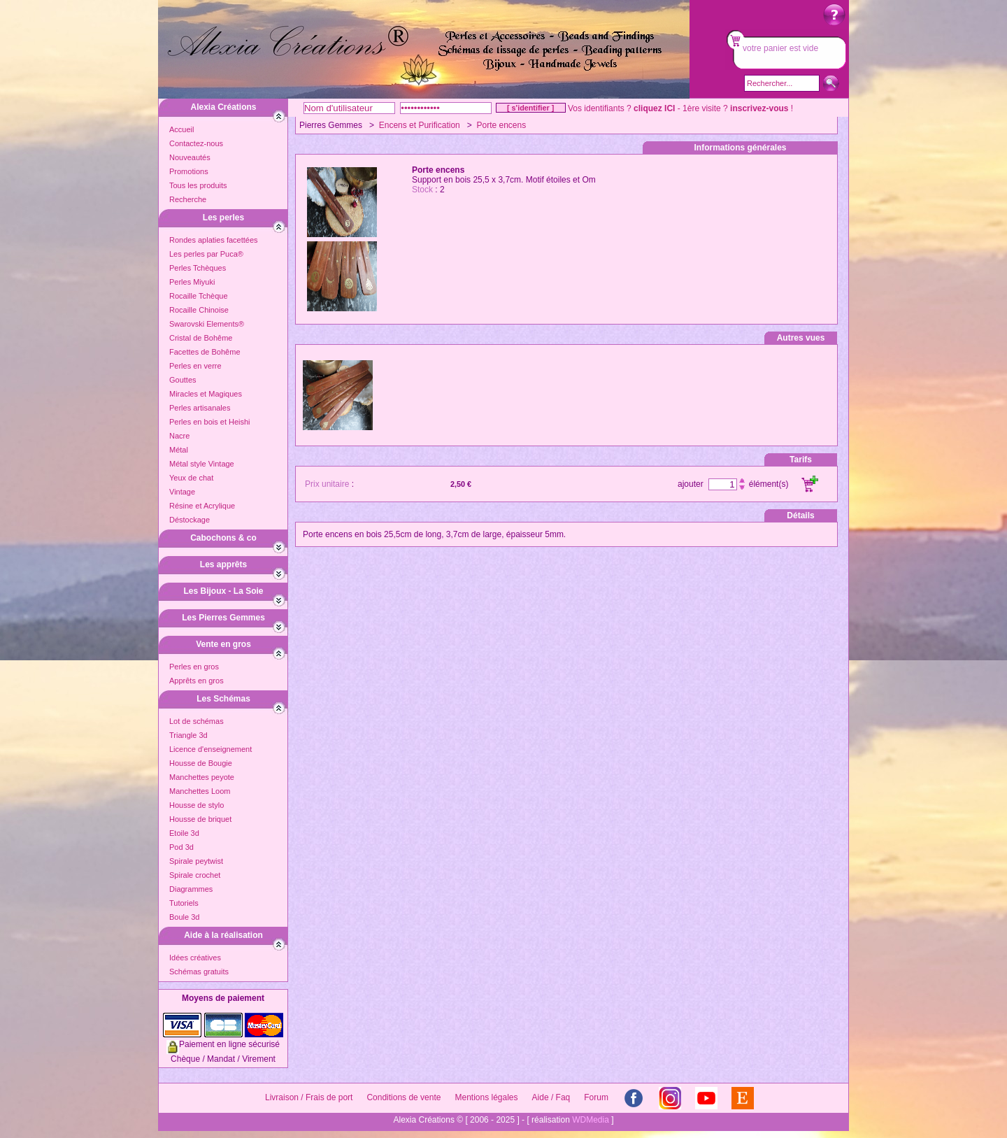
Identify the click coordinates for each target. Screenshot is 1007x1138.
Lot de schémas (196, 721)
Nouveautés (189, 157)
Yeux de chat (191, 478)
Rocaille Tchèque (198, 296)
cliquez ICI (654, 108)
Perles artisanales (199, 408)
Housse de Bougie (200, 763)
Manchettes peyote (201, 777)
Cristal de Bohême (201, 338)
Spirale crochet (194, 875)
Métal (178, 450)
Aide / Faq (551, 1097)
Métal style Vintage (201, 464)
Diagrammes (191, 889)
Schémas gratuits (199, 971)
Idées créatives (195, 957)
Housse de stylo (196, 805)
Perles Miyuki (192, 282)
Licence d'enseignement (210, 749)
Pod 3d (181, 847)
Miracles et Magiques (205, 394)
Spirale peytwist (196, 861)
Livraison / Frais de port (308, 1097)
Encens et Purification (419, 125)
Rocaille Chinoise (199, 310)
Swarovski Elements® (206, 324)
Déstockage (189, 519)
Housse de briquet (200, 819)
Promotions (188, 171)
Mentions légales (486, 1097)
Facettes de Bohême (205, 352)
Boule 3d (184, 917)
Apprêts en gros (196, 680)
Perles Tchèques (197, 268)
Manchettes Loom (199, 791)
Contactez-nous (196, 143)
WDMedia (590, 1120)
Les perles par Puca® (206, 254)
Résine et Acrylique (202, 506)
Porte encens (501, 125)
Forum (596, 1097)
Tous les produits (198, 185)
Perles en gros (194, 666)
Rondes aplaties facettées (213, 240)
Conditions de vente (403, 1097)
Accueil (181, 129)
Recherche (187, 199)
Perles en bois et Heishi (209, 422)
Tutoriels (184, 903)
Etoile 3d (184, 833)
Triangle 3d (188, 735)
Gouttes (183, 380)
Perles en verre (195, 366)
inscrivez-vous (759, 108)
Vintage (182, 492)
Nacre (179, 436)
